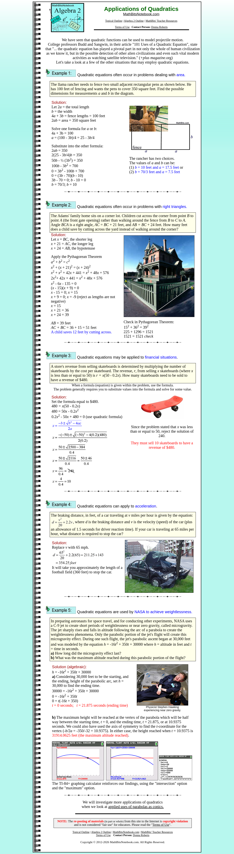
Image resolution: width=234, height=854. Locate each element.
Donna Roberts (159, 27)
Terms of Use (122, 27)
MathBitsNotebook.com (141, 14)
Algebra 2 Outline (134, 20)
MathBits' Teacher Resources (161, 20)
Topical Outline (113, 20)
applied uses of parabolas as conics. (136, 806)
